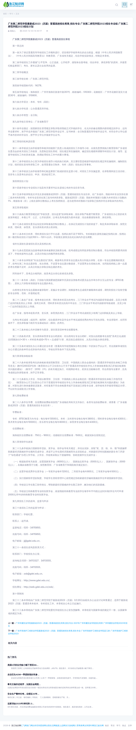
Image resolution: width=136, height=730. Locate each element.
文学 (130, 725)
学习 (11, 14)
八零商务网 (79, 725)
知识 (107, 725)
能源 (57, 725)
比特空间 (36, 725)
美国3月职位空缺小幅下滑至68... (23, 665)
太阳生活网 (51, 725)
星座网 (43, 725)
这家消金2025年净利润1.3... (21, 703)
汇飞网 (24, 725)
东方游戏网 (70, 725)
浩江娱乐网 (99, 725)
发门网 (30, 725)
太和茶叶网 (89, 725)
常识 (113, 725)
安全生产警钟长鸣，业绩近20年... (23, 694)
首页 (5, 14)
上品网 (62, 725)
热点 (124, 725)
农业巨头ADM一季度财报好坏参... (23, 674)
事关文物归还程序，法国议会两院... (24, 684)
